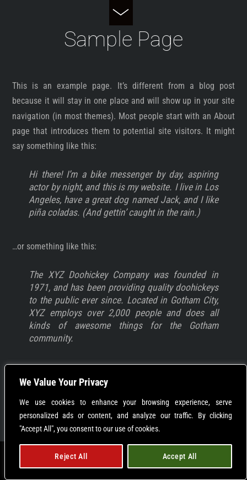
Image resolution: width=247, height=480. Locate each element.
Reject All (71, 456)
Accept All (180, 456)
